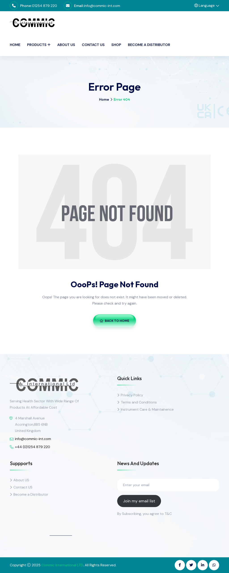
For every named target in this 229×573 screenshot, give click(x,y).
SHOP (116, 44)
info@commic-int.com (102, 5)
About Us (66, 44)
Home (15, 44)
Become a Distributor (149, 44)
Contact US (22, 487)
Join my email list (139, 501)
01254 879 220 (44, 5)
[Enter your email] (168, 485)
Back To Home (114, 321)
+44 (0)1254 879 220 (32, 446)
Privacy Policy (132, 395)
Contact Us (93, 44)
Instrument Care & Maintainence (147, 409)
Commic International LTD (62, 565)
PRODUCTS (37, 44)
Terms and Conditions (139, 402)
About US (21, 480)
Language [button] (204, 5)
